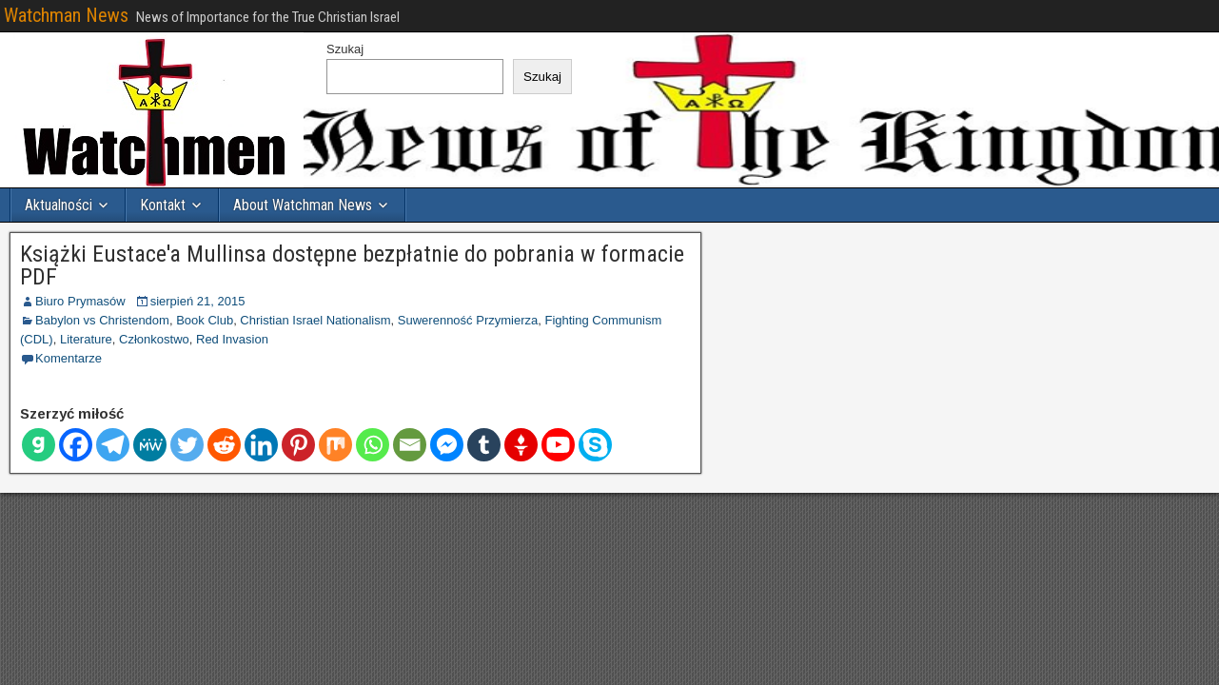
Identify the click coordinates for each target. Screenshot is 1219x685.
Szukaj (345, 49)
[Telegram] (112, 444)
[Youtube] (558, 444)
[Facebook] (75, 444)
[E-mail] (409, 444)
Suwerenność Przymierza (468, 320)
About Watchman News (302, 205)
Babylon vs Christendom (102, 320)
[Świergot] (187, 444)
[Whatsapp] (372, 444)
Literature (86, 339)
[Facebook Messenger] (446, 444)
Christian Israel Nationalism (315, 320)
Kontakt (163, 205)
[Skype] (595, 444)
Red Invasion (232, 339)
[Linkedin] (261, 444)
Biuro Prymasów (80, 301)
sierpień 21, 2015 (198, 301)
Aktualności (58, 205)
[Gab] (38, 444)
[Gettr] (521, 444)
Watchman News (66, 15)
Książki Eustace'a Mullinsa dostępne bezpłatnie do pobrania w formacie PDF (352, 265)
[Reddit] (224, 444)
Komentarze (68, 358)
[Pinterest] (298, 444)
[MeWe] (150, 444)
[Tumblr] (484, 444)
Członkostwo (154, 339)
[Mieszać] (335, 444)
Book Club (204, 320)
